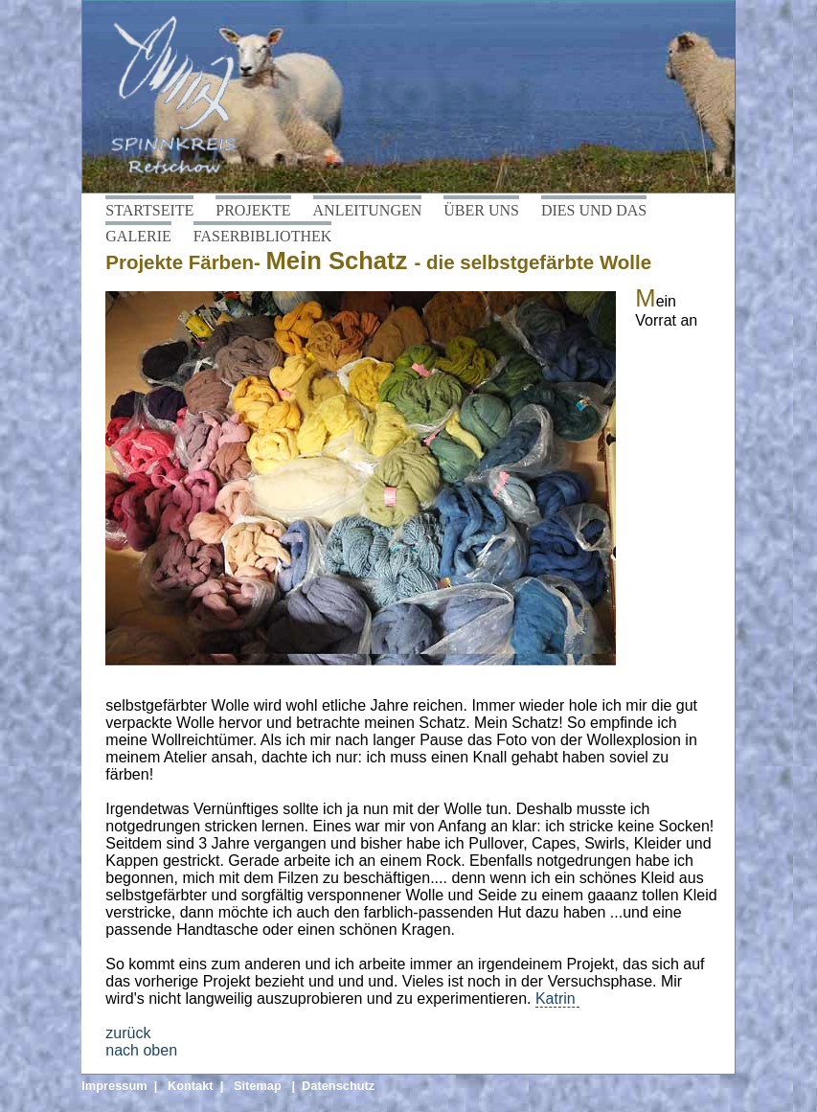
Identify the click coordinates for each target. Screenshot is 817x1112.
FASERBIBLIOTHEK (262, 236)
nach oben (141, 1050)
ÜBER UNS (481, 210)
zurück (127, 1033)
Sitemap (258, 1085)
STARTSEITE (149, 210)
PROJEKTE (253, 210)
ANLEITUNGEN (367, 210)
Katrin (557, 998)
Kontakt (191, 1085)
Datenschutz (338, 1085)
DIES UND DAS (594, 210)
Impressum (114, 1085)
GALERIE (137, 236)
